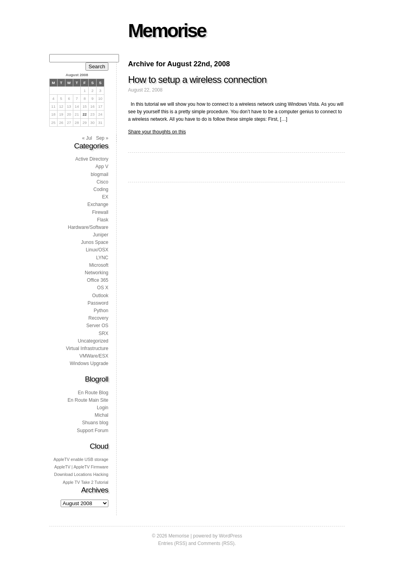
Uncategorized (93, 341)
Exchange (97, 204)
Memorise (167, 30)
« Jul (87, 138)
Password (97, 303)
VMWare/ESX (93, 356)
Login (102, 407)
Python (101, 310)
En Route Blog (93, 392)
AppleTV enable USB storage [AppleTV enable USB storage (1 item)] (81, 459)
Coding (100, 189)
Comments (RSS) (215, 543)
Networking (96, 272)
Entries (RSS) (172, 543)
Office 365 (97, 280)
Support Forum (92, 430)
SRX (103, 333)
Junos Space (94, 242)
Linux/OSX (97, 250)
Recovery (98, 318)
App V (101, 166)
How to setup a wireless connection (197, 79)
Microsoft (98, 265)
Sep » (102, 138)
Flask (102, 220)
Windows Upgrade (89, 363)
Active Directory (91, 159)
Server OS (97, 325)
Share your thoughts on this (157, 132)
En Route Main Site (88, 400)
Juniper (100, 235)
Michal (101, 415)
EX (105, 197)
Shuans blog (95, 422)
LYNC (102, 257)
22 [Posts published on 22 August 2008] (84, 114)
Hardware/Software (88, 227)
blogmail (99, 174)
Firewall (100, 212)
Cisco (102, 182)
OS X (102, 287)
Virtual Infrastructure (87, 348)
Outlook (100, 295)
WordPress (230, 536)
